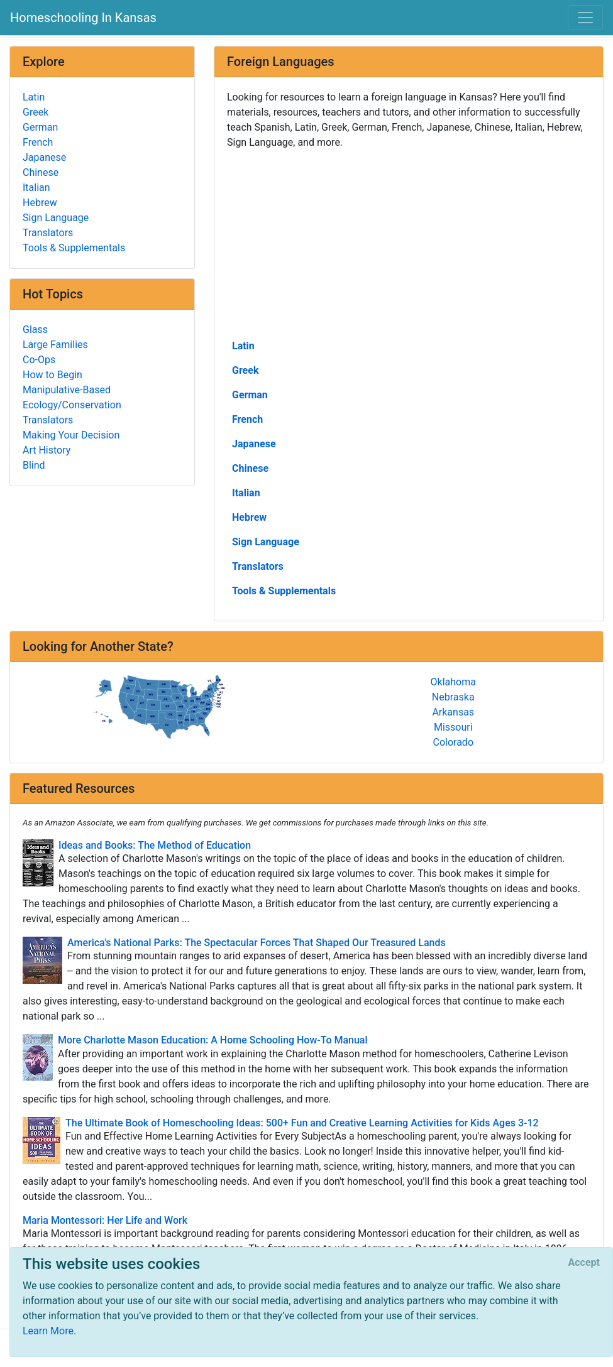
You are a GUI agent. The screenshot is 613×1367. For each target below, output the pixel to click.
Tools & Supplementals (284, 591)
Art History (46, 450)
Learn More (48, 1331)
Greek (245, 370)
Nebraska (453, 697)
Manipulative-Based (67, 390)
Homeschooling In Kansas (83, 17)
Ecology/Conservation (72, 405)
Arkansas (453, 712)
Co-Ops (39, 360)
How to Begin (52, 375)
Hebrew (249, 517)
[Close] (584, 1263)
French (247, 419)
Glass (35, 329)
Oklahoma (453, 682)
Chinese (250, 468)
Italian (246, 493)
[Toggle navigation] (585, 17)
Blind (34, 465)
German (250, 395)
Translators (258, 566)
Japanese (254, 444)
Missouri (453, 727)
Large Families (55, 345)
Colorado (453, 742)
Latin (243, 346)
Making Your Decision (71, 435)
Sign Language (265, 542)
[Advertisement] (408, 243)
